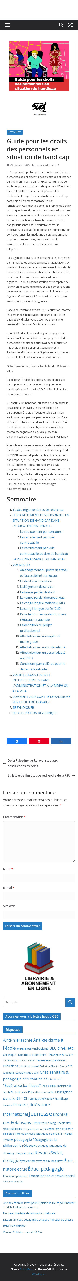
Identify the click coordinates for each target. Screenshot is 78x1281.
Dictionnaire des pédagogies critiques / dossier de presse (38, 1219)
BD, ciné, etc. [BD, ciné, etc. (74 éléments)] (62, 1048)
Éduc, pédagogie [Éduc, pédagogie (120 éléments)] (46, 1168)
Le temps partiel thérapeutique (42, 597)
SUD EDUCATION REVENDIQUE (35, 713)
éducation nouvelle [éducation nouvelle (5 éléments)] (13, 1181)
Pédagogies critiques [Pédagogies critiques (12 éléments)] (35, 1145)
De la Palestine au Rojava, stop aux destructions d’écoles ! (30, 763)
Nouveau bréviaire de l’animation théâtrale (29, 1213)
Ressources (14, 132)
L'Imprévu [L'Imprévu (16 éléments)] (39, 1123)
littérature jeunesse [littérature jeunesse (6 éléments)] (33, 1128)
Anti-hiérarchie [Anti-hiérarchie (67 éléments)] (17, 1040)
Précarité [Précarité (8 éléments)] (8, 1140)
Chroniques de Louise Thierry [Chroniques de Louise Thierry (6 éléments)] (18, 1060)
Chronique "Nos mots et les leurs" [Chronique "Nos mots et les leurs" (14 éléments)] (25, 1055)
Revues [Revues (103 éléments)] (42, 1152)
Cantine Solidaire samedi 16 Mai (22, 1232)
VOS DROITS (21, 565)
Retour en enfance (14, 1226)
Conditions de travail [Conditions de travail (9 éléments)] (27, 1072)
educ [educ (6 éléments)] (24, 1092)
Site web (9, 906)
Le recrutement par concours (41, 532)
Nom (8, 869)
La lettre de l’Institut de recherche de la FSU (41, 775)
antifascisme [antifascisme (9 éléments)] (24, 1048)
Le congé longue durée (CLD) (40, 608)
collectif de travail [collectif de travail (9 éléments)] (29, 1066)
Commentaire (14, 817)
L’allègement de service (36, 587)
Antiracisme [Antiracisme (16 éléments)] (40, 1048)
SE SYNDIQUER (23, 707)
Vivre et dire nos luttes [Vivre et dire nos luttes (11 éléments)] (50, 1161)
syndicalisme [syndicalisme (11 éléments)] (27, 1161)
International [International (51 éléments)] (15, 1114)
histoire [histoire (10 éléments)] (7, 1105)
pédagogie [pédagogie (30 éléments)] (23, 1139)
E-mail (8, 888)
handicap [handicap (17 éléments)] (61, 1098)
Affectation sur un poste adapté (43, 647)
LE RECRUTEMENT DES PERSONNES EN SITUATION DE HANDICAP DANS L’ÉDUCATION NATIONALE (41, 520)
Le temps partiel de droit (37, 592)
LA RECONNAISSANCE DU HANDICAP (39, 559)
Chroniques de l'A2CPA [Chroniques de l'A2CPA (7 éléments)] (60, 1055)
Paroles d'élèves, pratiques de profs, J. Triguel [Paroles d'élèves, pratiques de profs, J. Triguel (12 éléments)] (43, 1133)
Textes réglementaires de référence (38, 510)
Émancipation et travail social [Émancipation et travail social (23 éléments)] (52, 1176)
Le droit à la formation (36, 581)
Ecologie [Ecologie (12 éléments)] (16, 1092)
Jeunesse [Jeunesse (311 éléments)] (40, 1113)
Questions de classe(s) (47, 165)
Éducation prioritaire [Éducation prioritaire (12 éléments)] (15, 1176)
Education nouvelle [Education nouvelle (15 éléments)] (41, 1092)
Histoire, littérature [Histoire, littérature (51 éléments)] (31, 1105)
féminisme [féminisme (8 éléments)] (48, 1098)
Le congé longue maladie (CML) (42, 603)
